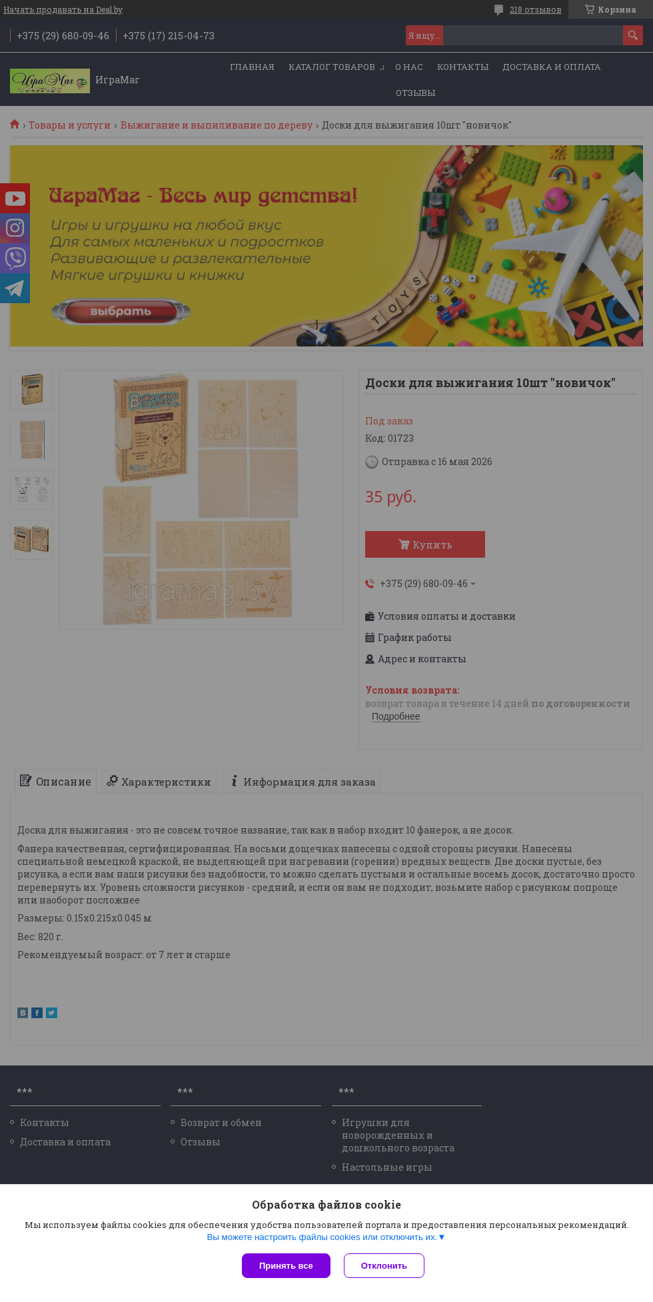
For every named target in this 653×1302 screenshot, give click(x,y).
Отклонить (384, 1266)
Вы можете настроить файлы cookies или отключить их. (322, 1237)
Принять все (286, 1266)
